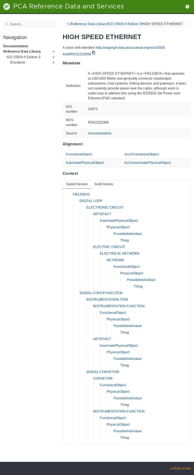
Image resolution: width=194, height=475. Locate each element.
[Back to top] (180, 468)
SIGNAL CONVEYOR (102, 372)
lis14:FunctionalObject (142, 154)
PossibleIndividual (127, 234)
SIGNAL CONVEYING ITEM (100, 293)
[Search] (29, 24)
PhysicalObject (118, 227)
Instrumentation (99, 133)
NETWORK (115, 260)
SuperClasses (77, 184)
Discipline (17, 62)
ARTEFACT (102, 214)
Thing (124, 240)
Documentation (15, 46)
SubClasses (103, 184)
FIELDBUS (81, 194)
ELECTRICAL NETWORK (120, 253)
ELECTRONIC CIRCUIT (105, 207)
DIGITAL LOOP (91, 201)
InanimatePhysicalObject (85, 162)
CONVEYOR (103, 378)
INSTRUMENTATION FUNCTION (119, 306)
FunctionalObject (79, 154)
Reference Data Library (22, 51)
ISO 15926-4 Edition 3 (23, 57)
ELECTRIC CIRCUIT (109, 247)
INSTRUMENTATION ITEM (107, 299)
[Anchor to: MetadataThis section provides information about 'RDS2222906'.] (84, 63)
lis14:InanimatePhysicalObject (148, 162)
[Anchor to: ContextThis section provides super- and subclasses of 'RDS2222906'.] (81, 173)
